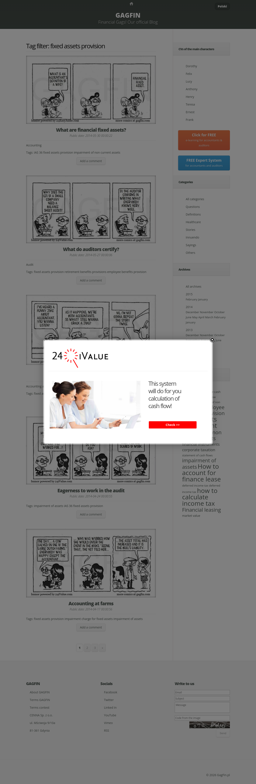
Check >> (173, 425)
